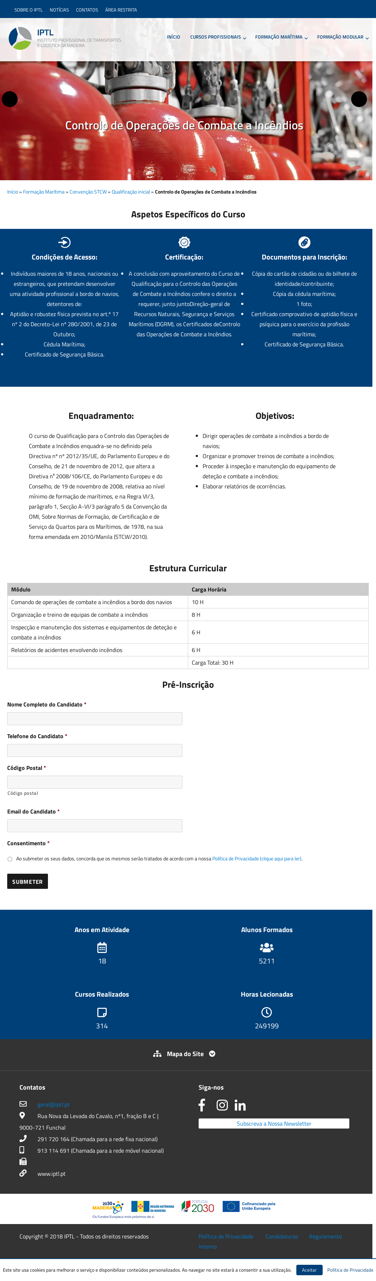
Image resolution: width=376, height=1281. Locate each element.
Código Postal (26, 768)
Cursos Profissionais (215, 36)
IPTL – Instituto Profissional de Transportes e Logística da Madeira (65, 38)
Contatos (87, 9)
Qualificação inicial (131, 191)
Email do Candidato (33, 811)
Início (173, 36)
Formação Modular (340, 36)
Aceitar (309, 1269)
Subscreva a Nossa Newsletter (274, 1123)
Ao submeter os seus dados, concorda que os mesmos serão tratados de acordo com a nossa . (159, 858)
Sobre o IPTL (28, 9)
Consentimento (28, 843)
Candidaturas (282, 1236)
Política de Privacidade (226, 1236)
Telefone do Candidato (37, 736)
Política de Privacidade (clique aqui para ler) (256, 858)
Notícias (59, 9)
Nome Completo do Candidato (47, 704)
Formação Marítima (278, 36)
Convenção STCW (88, 191)
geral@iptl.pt (53, 1104)
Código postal (23, 793)
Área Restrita (121, 9)
